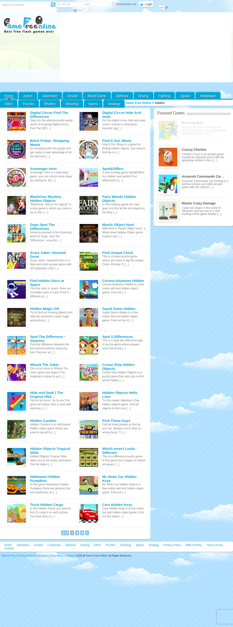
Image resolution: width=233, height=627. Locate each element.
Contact (9, 548)
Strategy (114, 104)
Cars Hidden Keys (117, 505)
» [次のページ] (87, 533)
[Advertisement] (145, 47)
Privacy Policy (172, 545)
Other (97, 545)
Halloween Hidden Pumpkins (45, 479)
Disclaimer (43, 555)
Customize (54, 545)
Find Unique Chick (117, 253)
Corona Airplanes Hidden (123, 281)
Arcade (72, 96)
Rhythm (49, 104)
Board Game (97, 96)
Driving (143, 96)
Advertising (57, 555)
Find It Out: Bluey (116, 141)
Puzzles (28, 104)
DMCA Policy (193, 545)
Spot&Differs (113, 169)
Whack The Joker (44, 365)
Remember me (124, 4)
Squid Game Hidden (119, 309)
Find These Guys (116, 421)
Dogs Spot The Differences (42, 227)
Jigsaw (185, 96)
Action (27, 96)
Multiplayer (208, 96)
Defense (122, 96)
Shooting (71, 104)
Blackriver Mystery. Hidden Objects (46, 199)
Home (9, 96)
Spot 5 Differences (117, 337)
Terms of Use (214, 545)
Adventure (49, 96)
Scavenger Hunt (43, 169)
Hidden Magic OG (44, 309)
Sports (93, 104)
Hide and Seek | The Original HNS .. (46, 395)
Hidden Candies (43, 421)
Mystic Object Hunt (118, 225)
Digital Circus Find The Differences (49, 115)
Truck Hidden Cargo (46, 505)
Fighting (164, 96)
